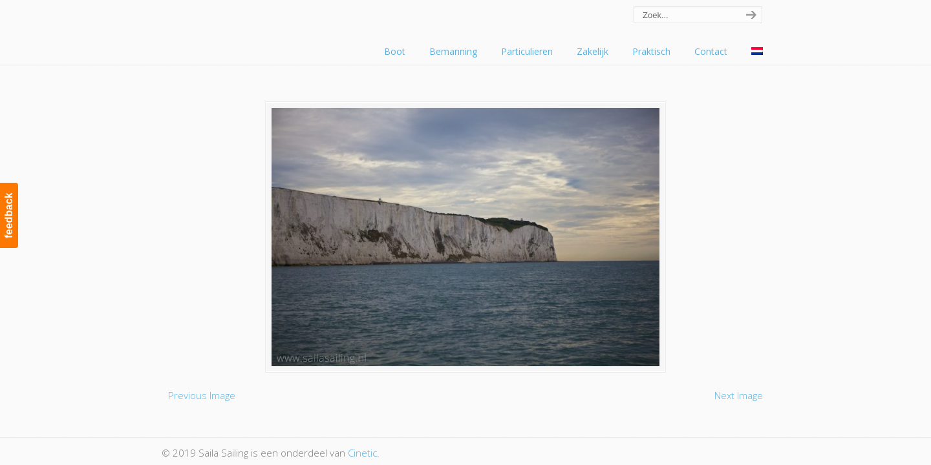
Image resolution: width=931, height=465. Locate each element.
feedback (8, 215)
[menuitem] (757, 51)
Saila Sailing (232, 28)
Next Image (738, 395)
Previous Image (201, 395)
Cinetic (362, 452)
